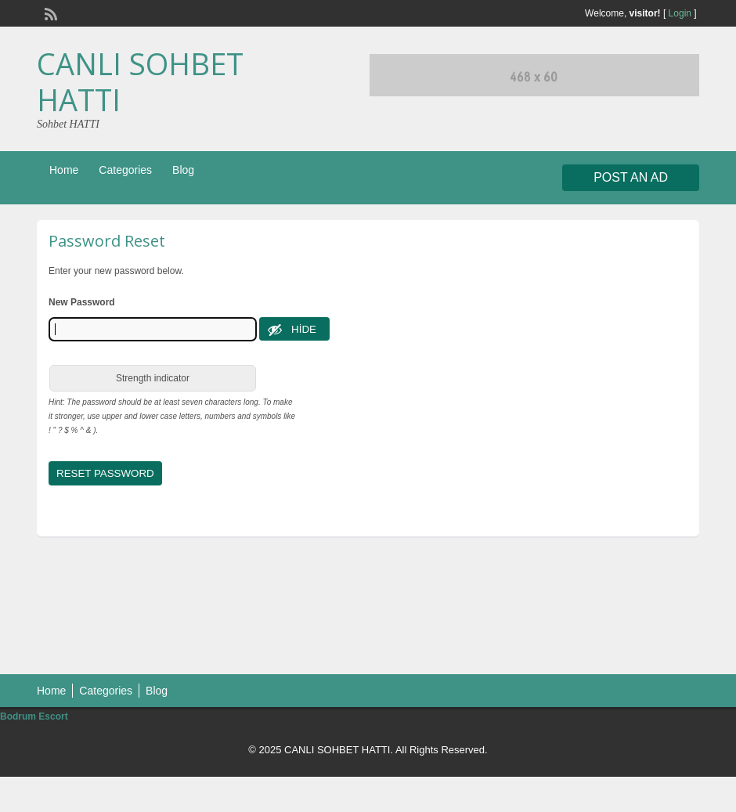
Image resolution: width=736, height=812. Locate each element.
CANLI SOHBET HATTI (140, 81)
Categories (125, 170)
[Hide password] (294, 329)
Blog (183, 170)
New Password (82, 302)
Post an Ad (630, 177)
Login (680, 13)
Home (63, 170)
